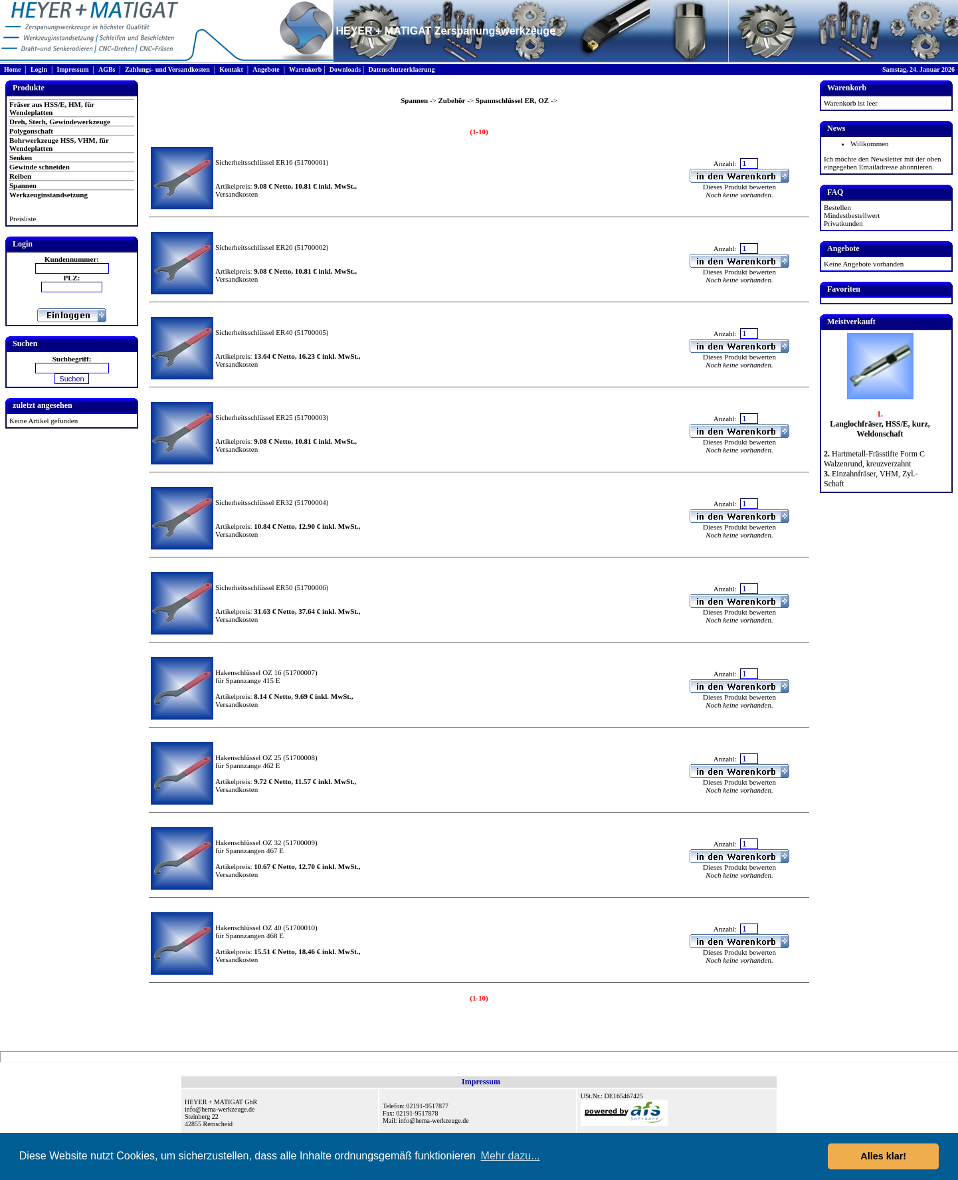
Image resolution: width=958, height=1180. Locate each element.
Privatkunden (843, 223)
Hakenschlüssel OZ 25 (248, 757)
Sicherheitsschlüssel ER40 (253, 332)
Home (12, 69)
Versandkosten (236, 194)
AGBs (107, 69)
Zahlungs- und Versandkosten (167, 69)
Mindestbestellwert (852, 215)
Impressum (72, 69)
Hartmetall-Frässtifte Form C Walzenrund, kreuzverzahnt (874, 458)
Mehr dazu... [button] (510, 1155)
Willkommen (869, 144)
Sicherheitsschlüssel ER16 (253, 162)
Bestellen (837, 207)
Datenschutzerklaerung (401, 69)
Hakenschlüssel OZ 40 (248, 928)
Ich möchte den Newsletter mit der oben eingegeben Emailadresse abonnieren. (882, 163)
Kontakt (231, 69)
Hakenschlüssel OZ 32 (248, 842)
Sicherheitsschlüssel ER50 (253, 587)
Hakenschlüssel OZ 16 (248, 672)
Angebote (266, 69)
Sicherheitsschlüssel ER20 (253, 247)
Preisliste (22, 219)
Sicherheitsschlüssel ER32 (253, 502)
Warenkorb (305, 69)
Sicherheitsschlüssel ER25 (253, 417)
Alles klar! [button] (883, 1156)
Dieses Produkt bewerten (739, 187)
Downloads (345, 69)
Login (39, 69)
